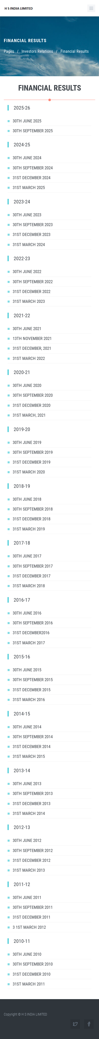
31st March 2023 (29, 301)
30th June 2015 (27, 669)
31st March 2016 (29, 699)
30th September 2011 (33, 907)
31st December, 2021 (32, 348)
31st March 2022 (29, 358)
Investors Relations (37, 51)
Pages (9, 51)
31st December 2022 (31, 291)
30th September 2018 (33, 509)
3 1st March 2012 (29, 927)
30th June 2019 (27, 442)
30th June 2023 (27, 214)
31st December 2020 (31, 405)
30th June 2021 (27, 328)
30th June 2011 (27, 897)
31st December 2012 (31, 860)
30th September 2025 (33, 130)
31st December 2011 (31, 917)
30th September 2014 (33, 736)
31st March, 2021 (29, 415)
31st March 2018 (29, 585)
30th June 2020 (27, 385)
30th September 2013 (33, 793)
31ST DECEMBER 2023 (31, 234)
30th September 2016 (33, 622)
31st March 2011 (29, 984)
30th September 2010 (33, 964)
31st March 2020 (29, 471)
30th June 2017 (27, 555)
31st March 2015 (29, 756)
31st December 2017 (31, 575)
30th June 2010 (27, 954)
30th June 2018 (27, 499)
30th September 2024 (33, 167)
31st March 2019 (29, 528)
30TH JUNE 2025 (27, 120)
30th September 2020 (33, 395)
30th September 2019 (33, 452)
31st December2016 (31, 632)
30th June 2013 (27, 783)
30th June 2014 (27, 726)
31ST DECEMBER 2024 (31, 177)
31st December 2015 (31, 689)
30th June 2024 (27, 157)
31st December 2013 (31, 803)
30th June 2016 (27, 613)
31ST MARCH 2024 (29, 244)
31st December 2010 (31, 974)
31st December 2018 (31, 518)
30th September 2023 (33, 224)
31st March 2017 (29, 642)
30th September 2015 (33, 679)
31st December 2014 (31, 746)
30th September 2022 (33, 281)
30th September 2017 (33, 566)
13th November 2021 (32, 338)
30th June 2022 (27, 271)
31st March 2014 (29, 813)
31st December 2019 (31, 462)
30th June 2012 (27, 840)
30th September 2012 (33, 850)
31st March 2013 (29, 870)
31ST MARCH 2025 (29, 187)
